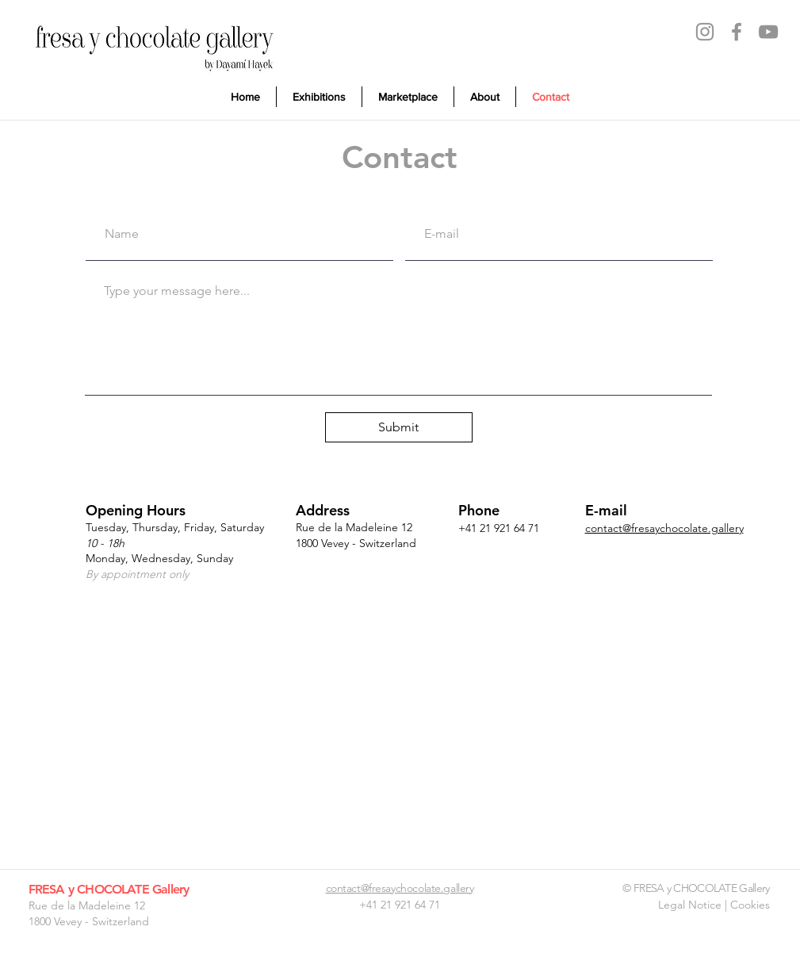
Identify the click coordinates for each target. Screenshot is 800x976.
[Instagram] (705, 32)
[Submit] (399, 427)
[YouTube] (768, 32)
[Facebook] (736, 32)
